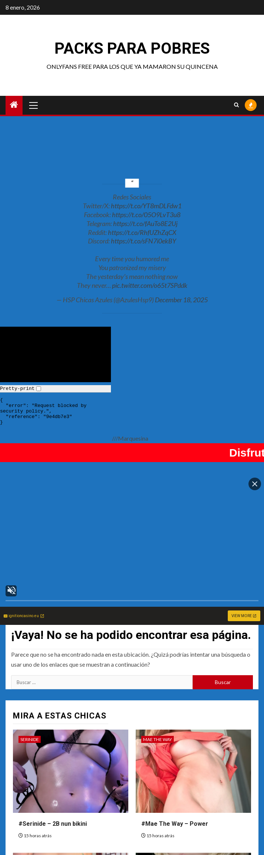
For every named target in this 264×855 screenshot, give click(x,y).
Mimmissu (154, 806)
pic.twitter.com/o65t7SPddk (149, 285)
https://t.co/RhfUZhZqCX (142, 232)
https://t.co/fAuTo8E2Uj (145, 223)
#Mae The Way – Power (174, 767)
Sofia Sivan (33, 806)
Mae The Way (157, 683)
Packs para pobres (132, 48)
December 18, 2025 (181, 300)
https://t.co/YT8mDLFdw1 (146, 206)
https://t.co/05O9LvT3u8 (146, 215)
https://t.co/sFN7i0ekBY (143, 241)
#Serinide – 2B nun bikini (52, 767)
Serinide (29, 683)
